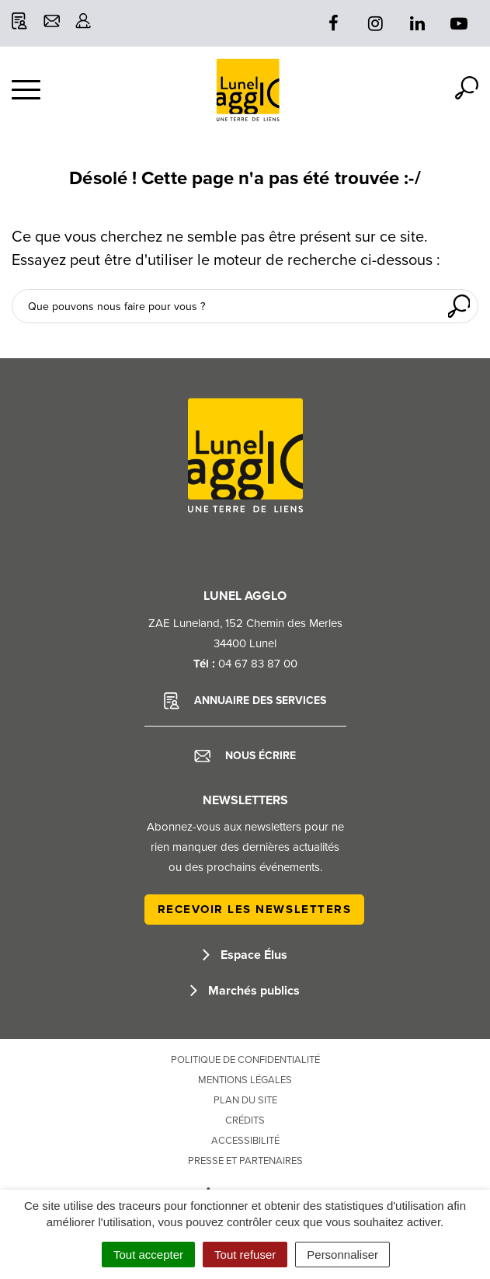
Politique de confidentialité (245, 1060)
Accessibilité (245, 1140)
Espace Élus (245, 955)
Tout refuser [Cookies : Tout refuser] (245, 1254)
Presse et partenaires (245, 1161)
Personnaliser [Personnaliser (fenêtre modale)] (342, 1254)
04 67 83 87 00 (257, 664)
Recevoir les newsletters (255, 909)
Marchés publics (245, 990)
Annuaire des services (245, 700)
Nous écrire (245, 756)
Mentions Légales (245, 1080)
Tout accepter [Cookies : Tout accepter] (148, 1254)
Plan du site (245, 1100)
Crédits (245, 1120)
